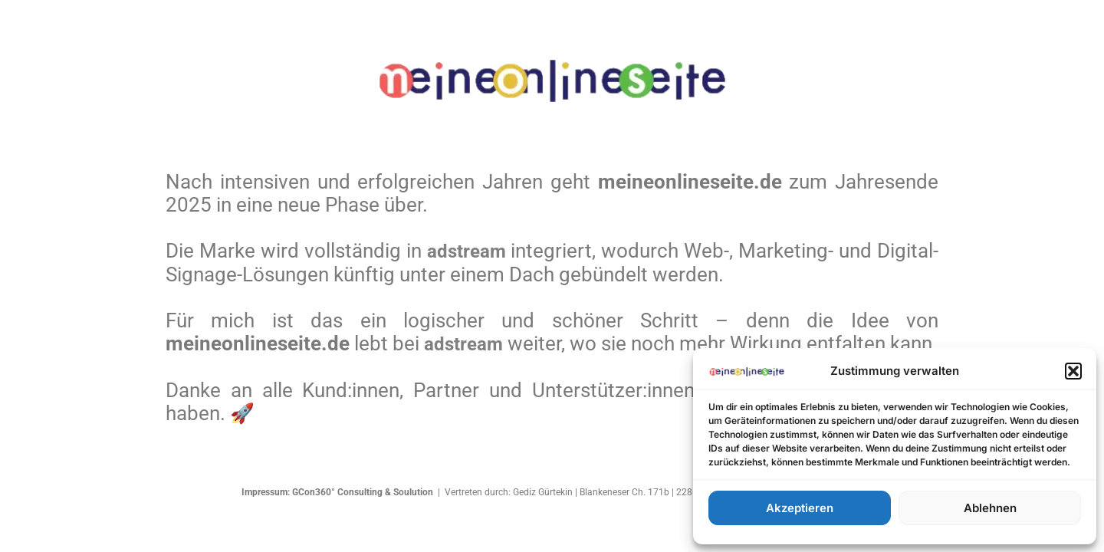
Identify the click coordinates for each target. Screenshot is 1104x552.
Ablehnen (990, 508)
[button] (1073, 371)
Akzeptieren (799, 508)
